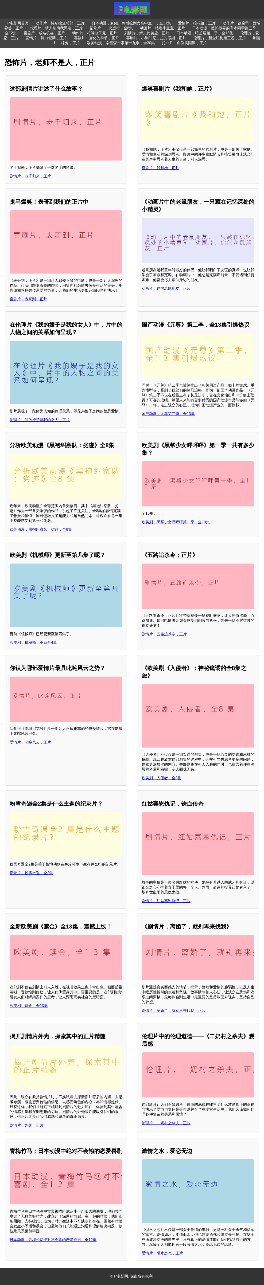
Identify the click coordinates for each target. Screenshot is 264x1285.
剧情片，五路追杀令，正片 (164, 634)
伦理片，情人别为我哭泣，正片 (56, 28)
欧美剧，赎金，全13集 (29, 1006)
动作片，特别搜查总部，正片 (60, 23)
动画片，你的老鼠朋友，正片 (166, 288)
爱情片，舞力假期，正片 (46, 38)
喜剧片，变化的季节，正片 (96, 38)
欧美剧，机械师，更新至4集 (33, 643)
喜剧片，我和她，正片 (160, 168)
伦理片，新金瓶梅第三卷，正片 (219, 38)
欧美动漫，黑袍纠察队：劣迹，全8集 (41, 529)
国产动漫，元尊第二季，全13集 (168, 414)
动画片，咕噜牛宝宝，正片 (162, 28)
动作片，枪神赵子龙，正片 (94, 33)
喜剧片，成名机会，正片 (44, 33)
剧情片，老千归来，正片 (30, 176)
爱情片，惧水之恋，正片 (162, 1253)
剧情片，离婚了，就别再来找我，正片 (174, 1011)
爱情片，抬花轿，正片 (197, 23)
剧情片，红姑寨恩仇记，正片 (166, 901)
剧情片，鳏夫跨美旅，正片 (146, 33)
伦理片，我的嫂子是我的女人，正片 (40, 420)
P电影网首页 (18, 23)
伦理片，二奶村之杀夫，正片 (166, 1123)
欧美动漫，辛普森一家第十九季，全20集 (121, 43)
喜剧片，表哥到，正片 (28, 299)
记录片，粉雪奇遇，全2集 (31, 873)
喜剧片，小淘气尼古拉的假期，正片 (156, 38)
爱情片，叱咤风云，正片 (30, 742)
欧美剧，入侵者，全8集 (161, 778)
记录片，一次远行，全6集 (111, 28)
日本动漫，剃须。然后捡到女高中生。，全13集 (131, 23)
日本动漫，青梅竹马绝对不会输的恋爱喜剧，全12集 (53, 1240)
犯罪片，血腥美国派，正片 (184, 43)
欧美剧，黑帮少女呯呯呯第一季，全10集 (176, 522)
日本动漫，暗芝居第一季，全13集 (204, 33)
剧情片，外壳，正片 (26, 1125)
